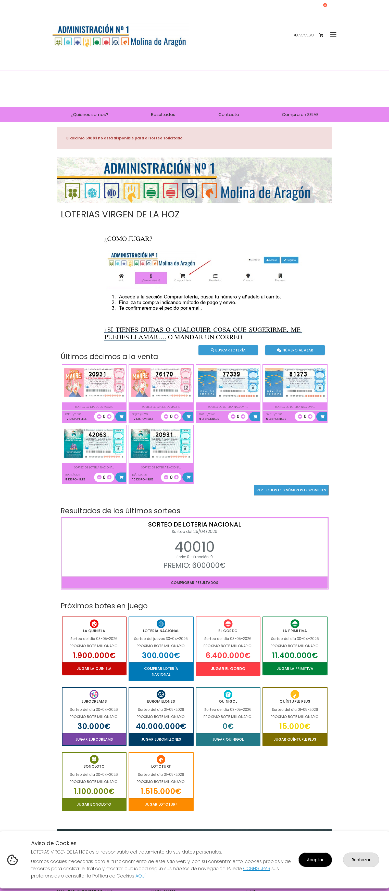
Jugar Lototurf (161, 804)
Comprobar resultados (194, 582)
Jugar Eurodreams (94, 739)
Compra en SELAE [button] (300, 114)
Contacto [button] (228, 114)
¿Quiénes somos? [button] (89, 114)
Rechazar (361, 860)
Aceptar (315, 860)
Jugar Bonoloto (94, 804)
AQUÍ (140, 876)
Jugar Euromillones (161, 739)
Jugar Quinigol (228, 739)
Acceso (304, 35)
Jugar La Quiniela (94, 668)
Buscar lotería (227, 350)
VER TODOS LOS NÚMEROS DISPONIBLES (291, 490)
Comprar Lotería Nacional (161, 671)
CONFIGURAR (256, 868)
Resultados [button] (163, 114)
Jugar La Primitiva (295, 668)
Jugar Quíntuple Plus (295, 739)
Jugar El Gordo (228, 668)
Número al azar (295, 350)
